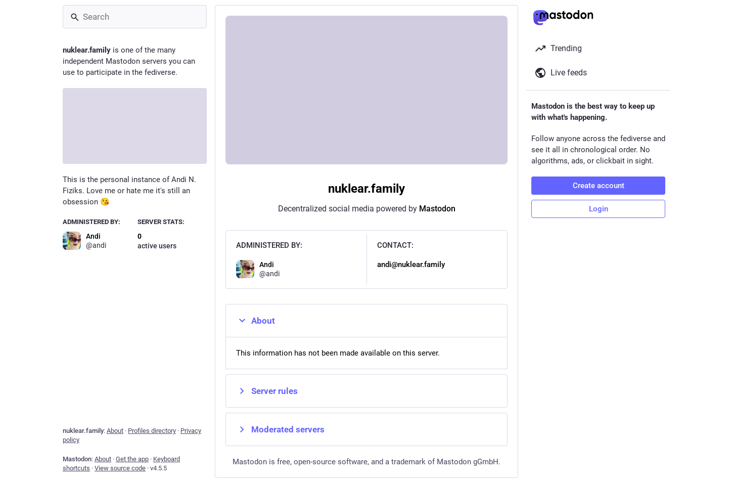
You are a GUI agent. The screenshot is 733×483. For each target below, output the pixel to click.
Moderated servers (280, 429)
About (255, 321)
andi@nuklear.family (411, 264)
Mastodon (437, 208)
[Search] (135, 16)
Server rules (267, 391)
